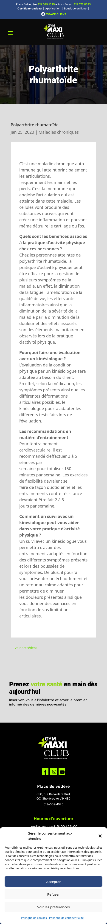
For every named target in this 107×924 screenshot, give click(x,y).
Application (52, 8)
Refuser (53, 894)
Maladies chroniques (59, 132)
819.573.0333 (82, 4)
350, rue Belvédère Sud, (53, 794)
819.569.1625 (46, 4)
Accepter (53, 881)
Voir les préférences (53, 907)
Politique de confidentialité (66, 918)
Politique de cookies (34, 918)
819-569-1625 (53, 804)
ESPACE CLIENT (55, 14)
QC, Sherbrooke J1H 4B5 (53, 798)
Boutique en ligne (75, 8)
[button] (100, 836)
